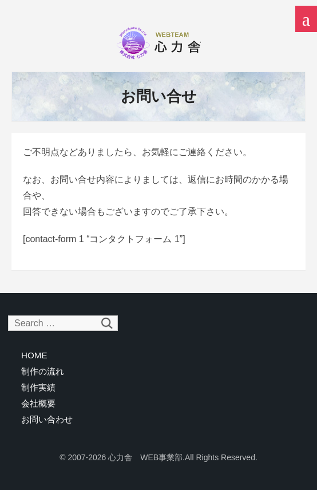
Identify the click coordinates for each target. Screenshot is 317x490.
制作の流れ (42, 371)
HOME (34, 355)
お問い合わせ (47, 419)
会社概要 (38, 403)
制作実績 (38, 387)
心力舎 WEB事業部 (158, 43)
